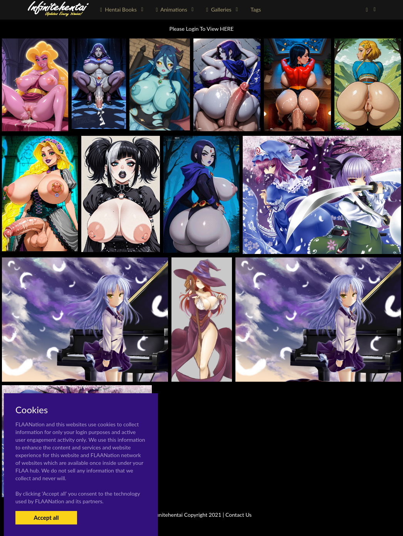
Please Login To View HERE (202, 28)
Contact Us (238, 514)
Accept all (46, 517)
